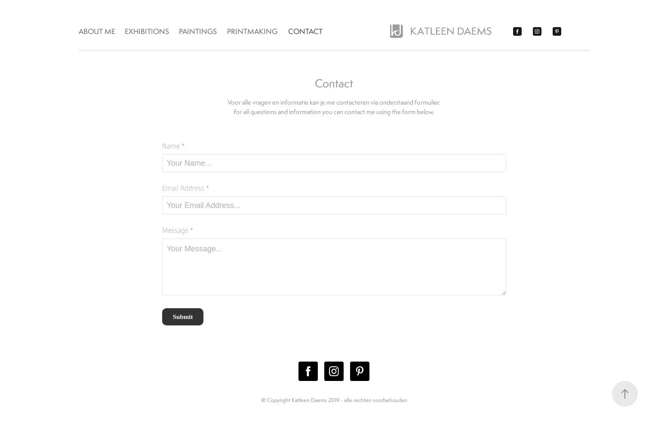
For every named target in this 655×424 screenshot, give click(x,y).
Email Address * (185, 188)
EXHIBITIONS (147, 31)
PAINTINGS (198, 31)
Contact (305, 31)
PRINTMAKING (252, 31)
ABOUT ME (97, 31)
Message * (177, 230)
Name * (173, 146)
